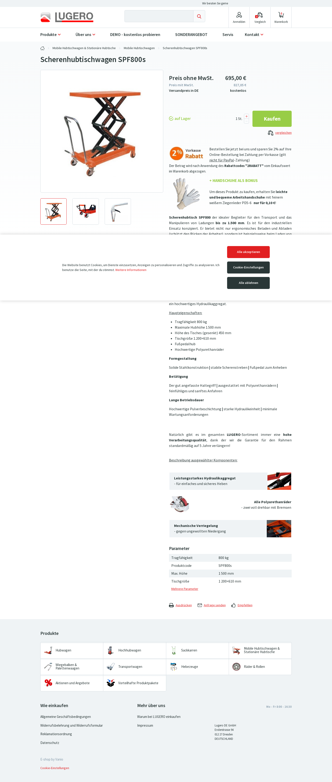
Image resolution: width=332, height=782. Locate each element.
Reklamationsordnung (56, 734)
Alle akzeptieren (248, 252)
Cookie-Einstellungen (248, 267)
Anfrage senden (212, 605)
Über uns (83, 34)
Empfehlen (241, 605)
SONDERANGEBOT (191, 34)
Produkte (48, 34)
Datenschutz (49, 742)
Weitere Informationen (130, 270)
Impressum (145, 725)
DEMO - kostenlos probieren (135, 34)
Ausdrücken (180, 605)
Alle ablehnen (248, 283)
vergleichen (280, 133)
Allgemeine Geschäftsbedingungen (65, 716)
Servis (227, 34)
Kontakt (252, 34)
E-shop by (51, 759)
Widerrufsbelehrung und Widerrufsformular (71, 725)
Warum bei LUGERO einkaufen (159, 716)
